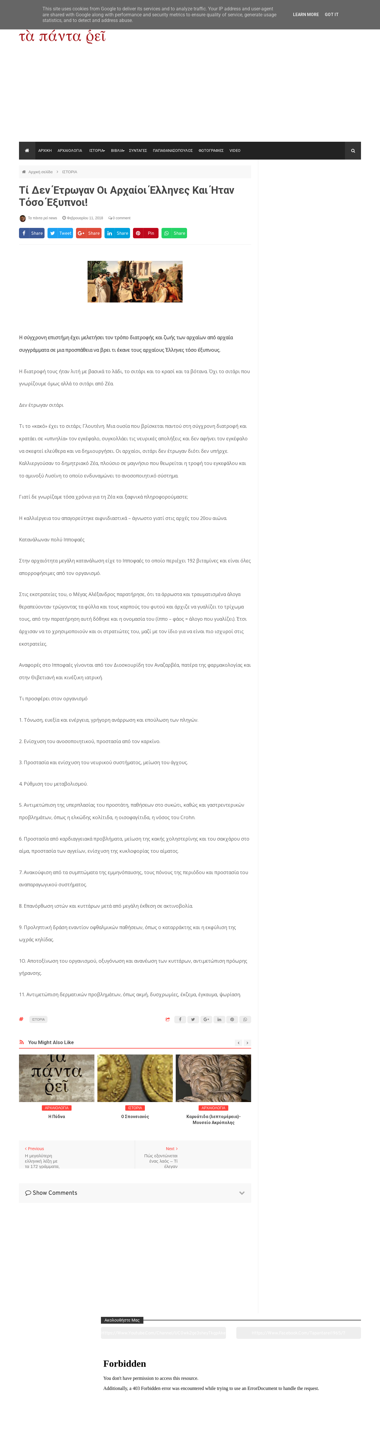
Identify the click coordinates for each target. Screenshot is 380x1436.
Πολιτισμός (189, 1398)
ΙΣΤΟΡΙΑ (96, 150)
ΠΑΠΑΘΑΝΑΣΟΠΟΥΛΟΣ (173, 150)
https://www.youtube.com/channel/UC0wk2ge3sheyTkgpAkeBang (288, 187)
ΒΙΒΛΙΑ (117, 150)
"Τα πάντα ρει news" (78, 1426)
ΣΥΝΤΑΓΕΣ (138, 150)
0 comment (119, 218)
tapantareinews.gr (344, 1426)
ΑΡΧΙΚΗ (45, 150)
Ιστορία (121, 1398)
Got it (332, 14)
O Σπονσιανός (135, 1116)
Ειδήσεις (328, 1398)
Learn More (306, 14)
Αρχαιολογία (51, 1398)
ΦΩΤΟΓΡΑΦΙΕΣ (211, 150)
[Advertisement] (190, 97)
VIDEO (234, 150)
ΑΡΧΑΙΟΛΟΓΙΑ (70, 150)
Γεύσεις (258, 1398)
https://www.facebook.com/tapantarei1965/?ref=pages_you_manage (337, 187)
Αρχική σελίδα (41, 172)
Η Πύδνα (56, 1116)
